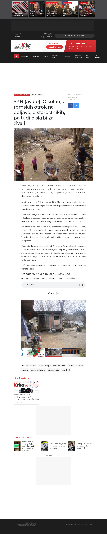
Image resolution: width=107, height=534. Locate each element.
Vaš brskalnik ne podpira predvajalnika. (53, 285)
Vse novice (97, 56)
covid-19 (66, 370)
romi (71, 365)
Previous (31, 324)
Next (76, 324)
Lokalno (24, 56)
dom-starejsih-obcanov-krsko (52, 365)
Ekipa (46, 56)
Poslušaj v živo (55, 47)
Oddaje (67, 56)
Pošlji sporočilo (74, 35)
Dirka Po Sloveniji (78, 56)
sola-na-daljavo (38, 370)
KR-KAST (88, 56)
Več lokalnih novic (53, 455)
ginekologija (53, 370)
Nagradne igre (56, 56)
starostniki (31, 365)
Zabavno (35, 56)
